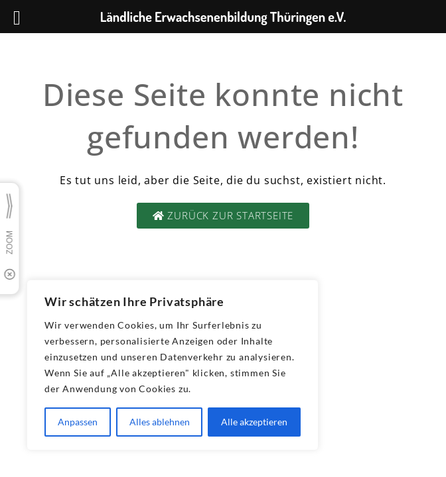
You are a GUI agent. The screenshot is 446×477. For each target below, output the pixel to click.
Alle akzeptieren (254, 421)
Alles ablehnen (159, 421)
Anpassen (78, 421)
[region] (173, 365)
